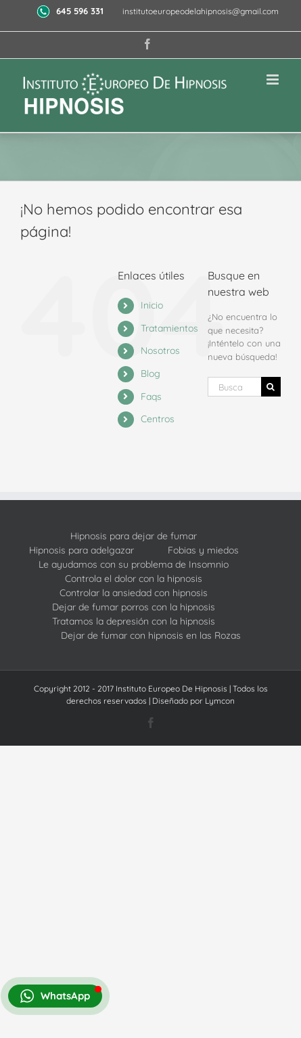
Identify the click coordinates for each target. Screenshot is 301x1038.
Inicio (152, 305)
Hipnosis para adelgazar (81, 550)
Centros (158, 419)
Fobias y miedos (203, 550)
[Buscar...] (234, 387)
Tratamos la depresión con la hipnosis (133, 621)
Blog (150, 373)
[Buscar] (271, 387)
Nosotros (160, 350)
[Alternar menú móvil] (274, 79)
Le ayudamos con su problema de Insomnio (134, 564)
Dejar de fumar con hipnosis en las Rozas (151, 635)
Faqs (151, 396)
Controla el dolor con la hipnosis (133, 578)
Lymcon (220, 701)
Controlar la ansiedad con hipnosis (134, 593)
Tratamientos (169, 328)
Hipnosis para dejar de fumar (133, 536)
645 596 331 (81, 10)
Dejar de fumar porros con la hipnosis (133, 607)
